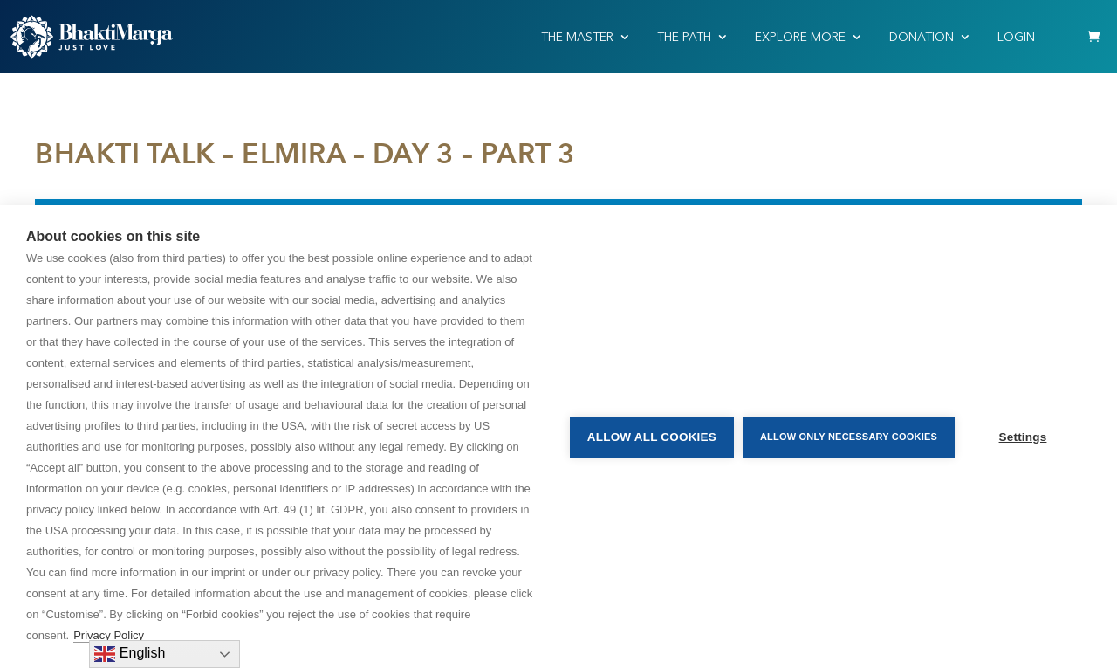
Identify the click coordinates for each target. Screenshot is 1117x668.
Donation (921, 37)
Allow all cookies (651, 437)
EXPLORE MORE (800, 37)
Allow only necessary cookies (848, 436)
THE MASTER (577, 37)
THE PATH (684, 37)
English (129, 654)
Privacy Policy (108, 635)
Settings (1023, 437)
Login (1016, 37)
